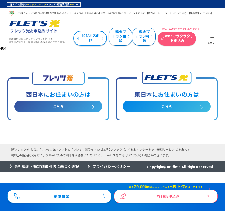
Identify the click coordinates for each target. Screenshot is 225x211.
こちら (58, 107)
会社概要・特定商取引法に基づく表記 (46, 166)
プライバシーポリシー (111, 166)
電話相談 (61, 195)
